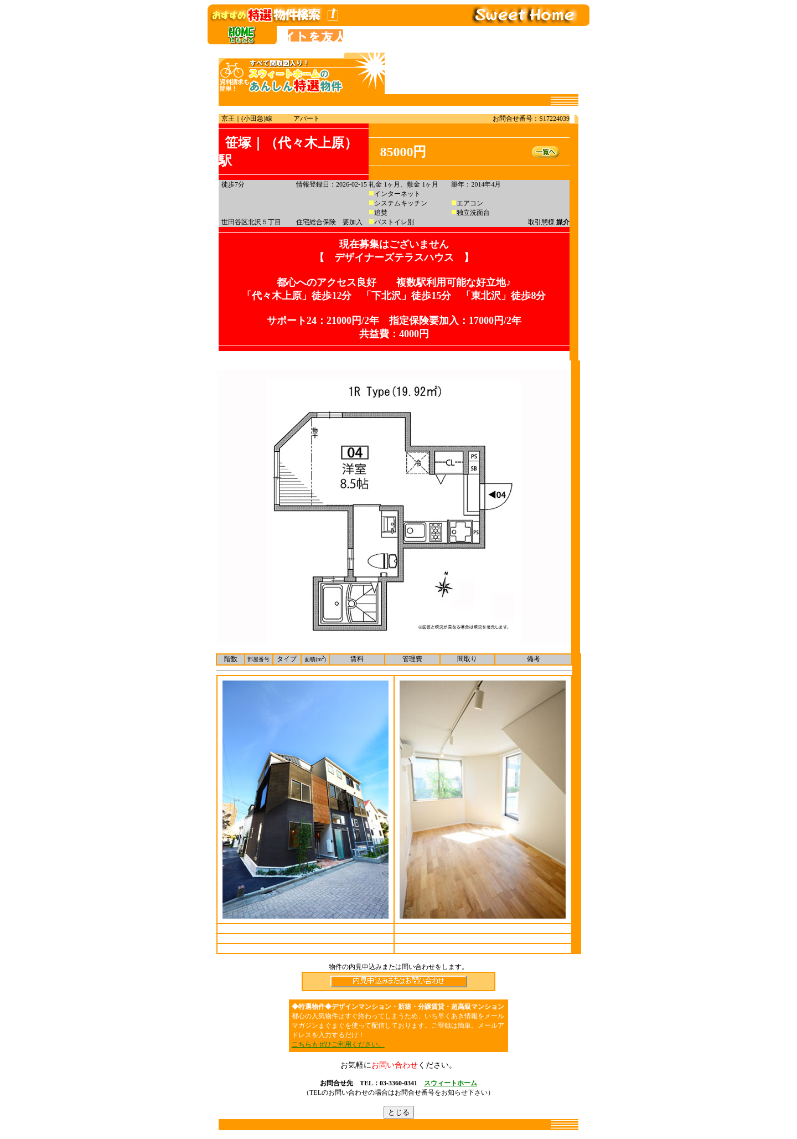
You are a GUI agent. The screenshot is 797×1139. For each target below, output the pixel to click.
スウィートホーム (450, 1083)
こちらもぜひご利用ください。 (338, 1044)
